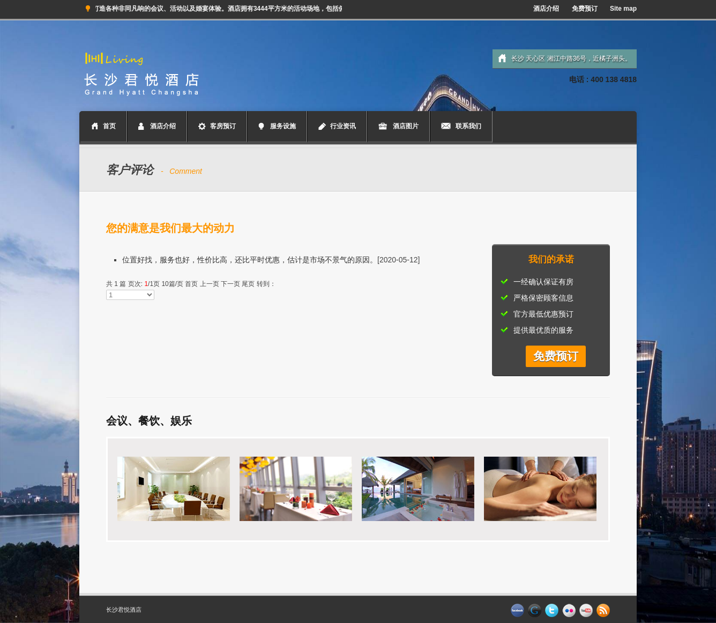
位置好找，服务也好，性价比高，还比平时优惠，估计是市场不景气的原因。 (249, 259)
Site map (623, 8)
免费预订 (585, 8)
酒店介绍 (546, 8)
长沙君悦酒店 (123, 609)
